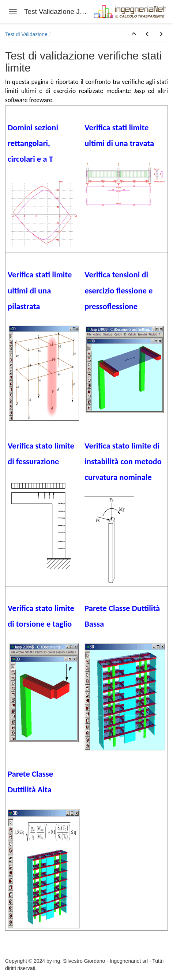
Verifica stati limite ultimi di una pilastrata (40, 290)
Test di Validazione (26, 34)
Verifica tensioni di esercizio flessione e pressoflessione (118, 290)
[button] (134, 34)
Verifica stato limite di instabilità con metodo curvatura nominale (123, 461)
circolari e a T (30, 159)
